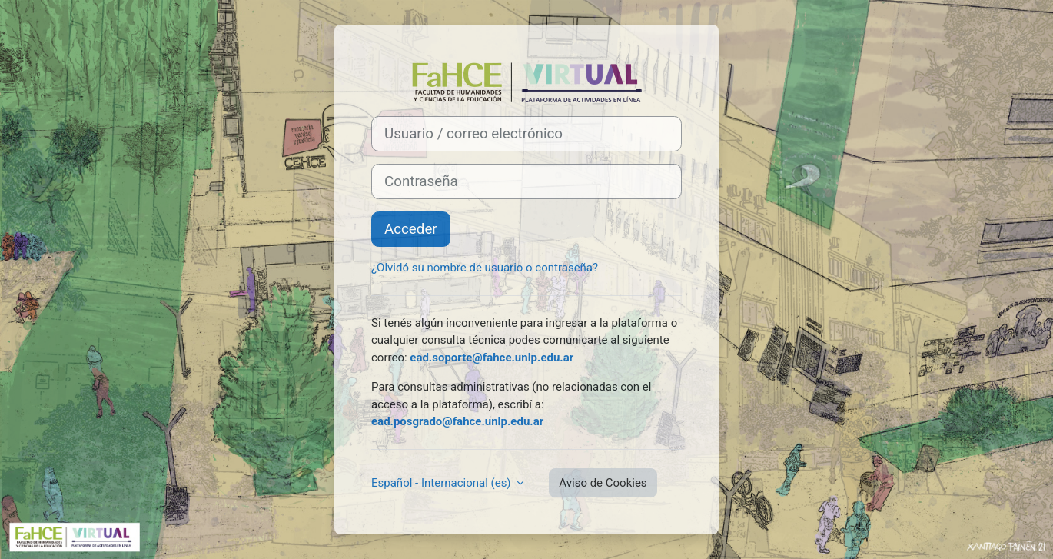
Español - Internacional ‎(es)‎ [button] (442, 483)
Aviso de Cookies (602, 483)
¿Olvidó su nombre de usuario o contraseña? (484, 268)
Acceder (410, 229)
